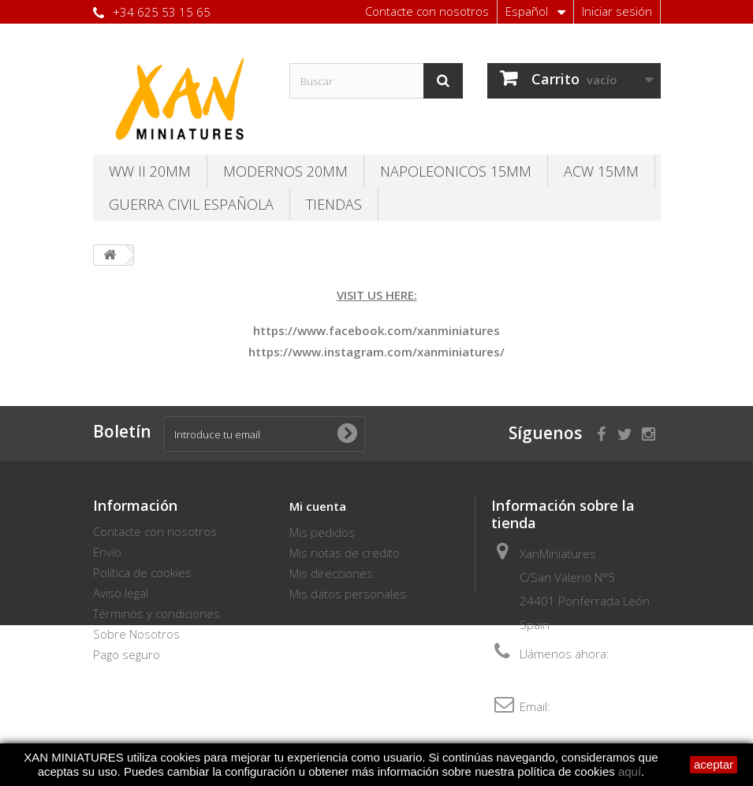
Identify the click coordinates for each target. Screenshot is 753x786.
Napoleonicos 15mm (455, 171)
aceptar (713, 764)
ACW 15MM (601, 171)
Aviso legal (120, 593)
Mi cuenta (317, 506)
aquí (629, 771)
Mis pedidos (322, 532)
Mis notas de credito (344, 553)
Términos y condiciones (156, 613)
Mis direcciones (331, 573)
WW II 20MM (150, 171)
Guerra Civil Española (191, 204)
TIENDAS (334, 204)
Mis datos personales (347, 594)
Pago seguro (126, 654)
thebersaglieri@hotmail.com (569, 730)
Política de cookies (142, 572)
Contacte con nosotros (427, 11)
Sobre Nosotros (136, 634)
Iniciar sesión (617, 11)
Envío (107, 552)
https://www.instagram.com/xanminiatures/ (376, 351)
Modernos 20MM (285, 171)
